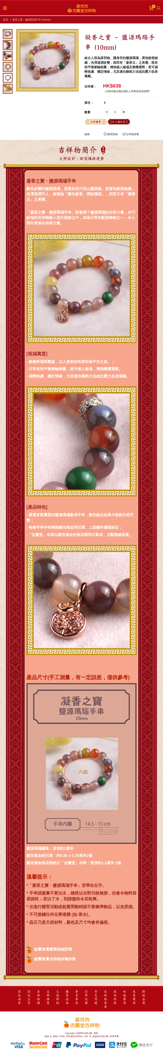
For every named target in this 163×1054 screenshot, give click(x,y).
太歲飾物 (57, 997)
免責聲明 (134, 997)
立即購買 (95, 122)
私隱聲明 (124, 997)
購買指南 (111, 133)
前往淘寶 (19, 997)
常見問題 (96, 997)
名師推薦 (48, 997)
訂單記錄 (86, 997)
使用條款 (115, 997)
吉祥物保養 (130, 133)
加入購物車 (118, 122)
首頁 (5, 19)
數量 (87, 112)
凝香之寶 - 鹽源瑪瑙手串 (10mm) (31, 19)
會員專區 (76, 997)
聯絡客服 (143, 997)
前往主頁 (29, 997)
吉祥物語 (38, 997)
